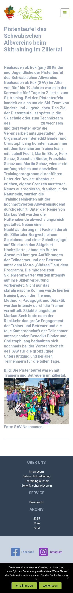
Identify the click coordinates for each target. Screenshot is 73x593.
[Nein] (68, 578)
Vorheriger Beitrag (36, 445)
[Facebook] (22, 552)
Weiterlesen (50, 585)
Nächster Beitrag (36, 453)
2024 (36, 523)
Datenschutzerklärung (36, 476)
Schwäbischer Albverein (36, 485)
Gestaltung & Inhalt (37, 481)
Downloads (36, 502)
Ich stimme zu (24, 585)
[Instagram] (51, 552)
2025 (36, 518)
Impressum (36, 471)
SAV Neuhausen (25, 123)
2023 (36, 528)
